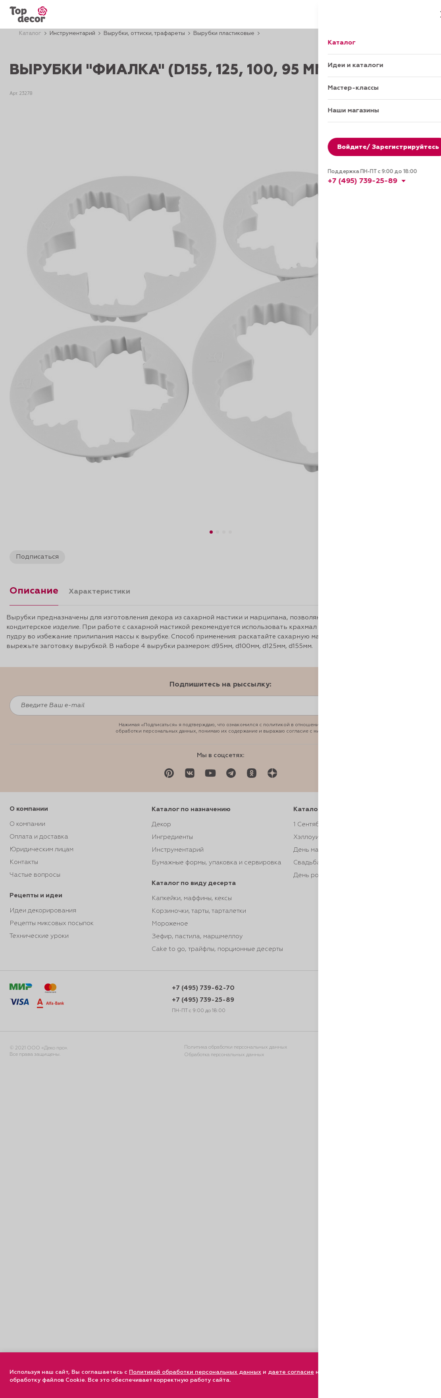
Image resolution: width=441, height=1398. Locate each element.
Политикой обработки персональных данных (195, 1372)
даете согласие (291, 1372)
